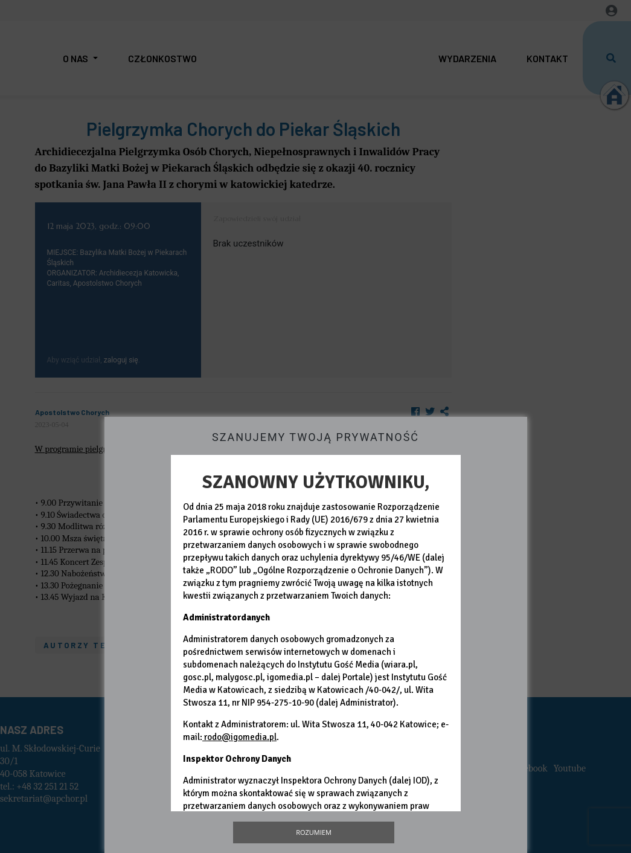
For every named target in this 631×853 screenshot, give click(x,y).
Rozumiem (314, 832)
